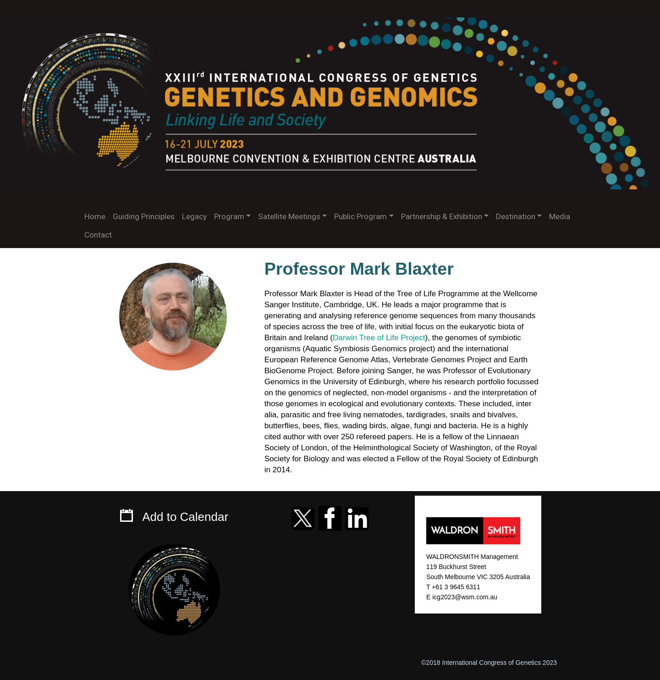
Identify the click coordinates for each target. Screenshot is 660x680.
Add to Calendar (185, 517)
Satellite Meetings (289, 216)
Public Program (360, 216)
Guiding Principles (144, 216)
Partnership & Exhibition (441, 216)
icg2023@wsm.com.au (464, 597)
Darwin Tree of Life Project (379, 337)
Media (559, 216)
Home (94, 216)
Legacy (194, 216)
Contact (98, 234)
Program (229, 216)
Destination (515, 216)
